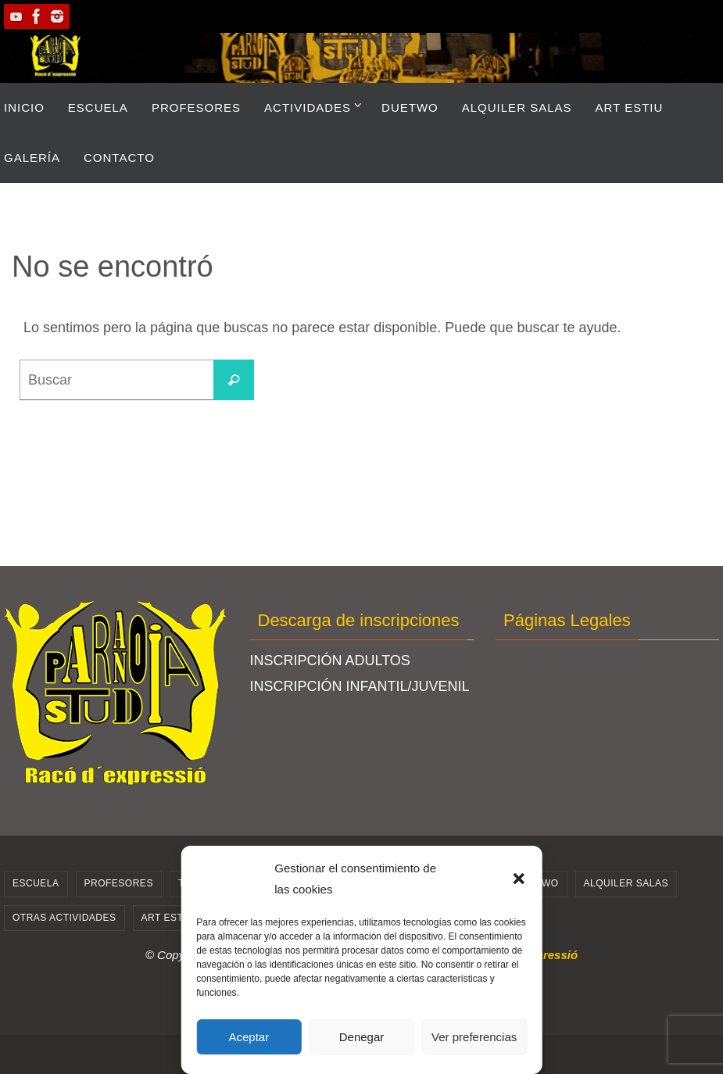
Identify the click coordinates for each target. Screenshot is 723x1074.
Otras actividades (64, 917)
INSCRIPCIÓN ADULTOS (330, 660)
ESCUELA (36, 883)
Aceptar (248, 1037)
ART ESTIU (167, 917)
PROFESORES (118, 883)
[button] (519, 878)
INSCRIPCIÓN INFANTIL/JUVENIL (360, 686)
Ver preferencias (474, 1037)
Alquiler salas (626, 883)
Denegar (362, 1037)
